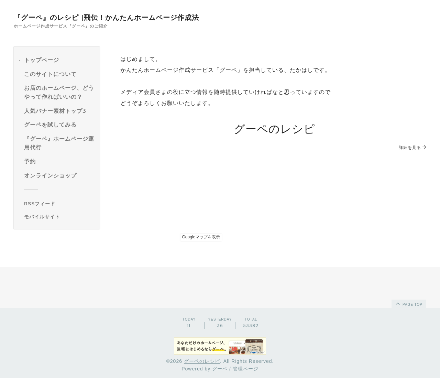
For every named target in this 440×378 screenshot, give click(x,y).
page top (408, 303)
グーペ (220, 368)
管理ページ (245, 368)
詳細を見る (412, 147)
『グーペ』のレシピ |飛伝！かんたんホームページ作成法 (106, 17)
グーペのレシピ (202, 361)
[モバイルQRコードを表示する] (59, 216)
